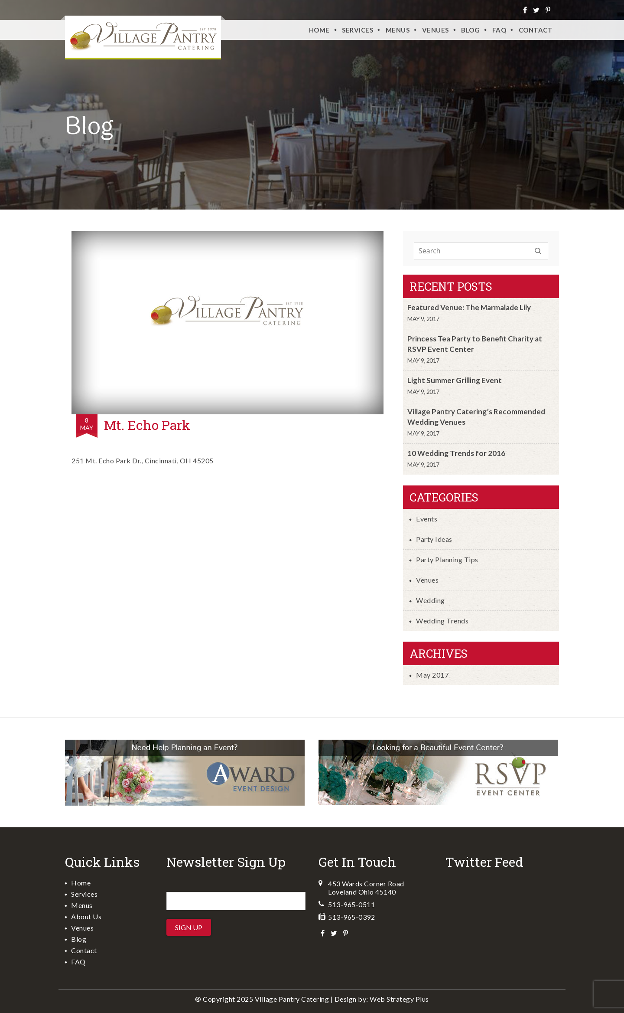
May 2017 (432, 675)
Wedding (430, 600)
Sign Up (188, 927)
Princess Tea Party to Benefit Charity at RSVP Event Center (474, 344)
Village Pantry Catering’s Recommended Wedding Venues (476, 416)
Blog (470, 30)
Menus (398, 30)
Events (426, 519)
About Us (86, 916)
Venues (427, 580)
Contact (536, 30)
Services (357, 30)
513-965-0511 (351, 904)
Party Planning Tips (447, 559)
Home (319, 30)
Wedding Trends (442, 620)
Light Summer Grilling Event (454, 380)
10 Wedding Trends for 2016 (456, 453)
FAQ (499, 30)
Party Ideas (434, 539)
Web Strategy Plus (399, 999)
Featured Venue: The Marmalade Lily (469, 307)
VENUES (435, 30)
